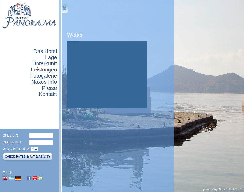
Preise (49, 88)
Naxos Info (44, 82)
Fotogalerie (43, 76)
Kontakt (48, 94)
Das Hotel (45, 51)
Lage (51, 57)
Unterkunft (44, 63)
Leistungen (44, 70)
